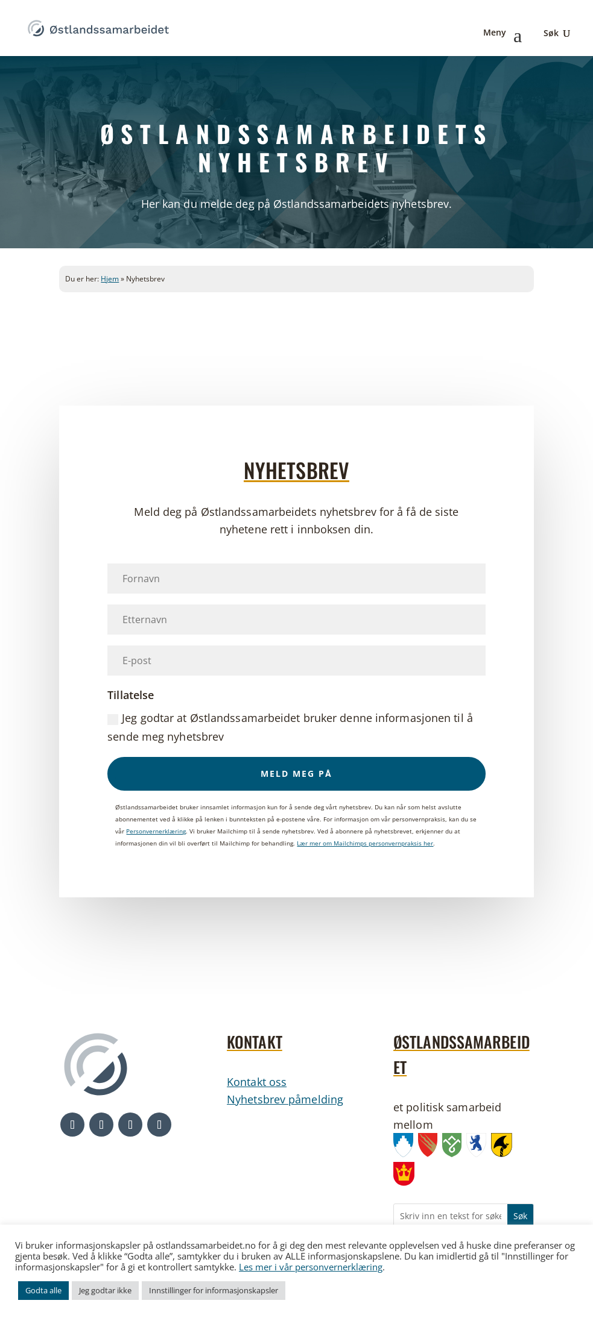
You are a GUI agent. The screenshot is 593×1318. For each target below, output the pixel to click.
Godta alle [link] (43, 1290)
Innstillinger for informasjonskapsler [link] (213, 1290)
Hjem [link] (110, 279)
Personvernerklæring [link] (156, 831)
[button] (296, 774)
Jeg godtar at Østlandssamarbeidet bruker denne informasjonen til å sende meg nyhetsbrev (290, 727)
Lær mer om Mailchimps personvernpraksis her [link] (365, 843)
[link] (98, 27)
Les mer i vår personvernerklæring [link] (310, 1266)
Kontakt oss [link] (257, 1082)
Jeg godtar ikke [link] (105, 1290)
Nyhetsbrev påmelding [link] (285, 1099)
